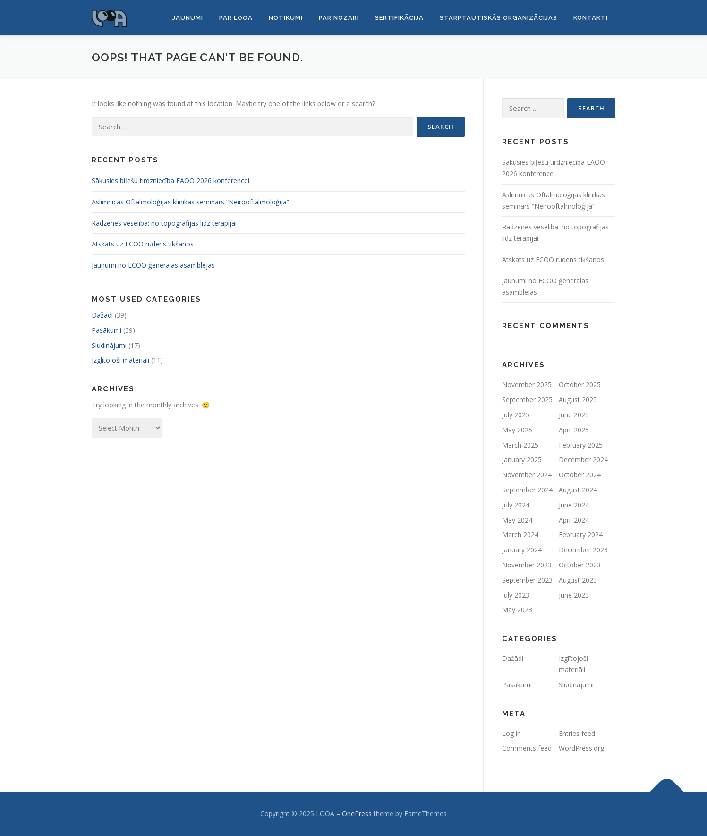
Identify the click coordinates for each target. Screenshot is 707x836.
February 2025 (581, 444)
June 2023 (574, 595)
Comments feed (527, 747)
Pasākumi (106, 330)
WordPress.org (581, 747)
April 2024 (574, 519)
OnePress (357, 813)
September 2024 (527, 489)
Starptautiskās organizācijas (498, 17)
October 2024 (580, 474)
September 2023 (527, 579)
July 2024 (515, 504)
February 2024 (581, 534)
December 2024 (583, 459)
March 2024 (520, 534)
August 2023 (578, 579)
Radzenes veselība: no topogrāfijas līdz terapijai (164, 223)
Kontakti (590, 17)
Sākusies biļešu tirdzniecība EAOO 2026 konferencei (170, 180)
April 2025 (574, 429)
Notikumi (286, 17)
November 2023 (527, 564)
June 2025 (574, 414)
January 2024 (522, 549)
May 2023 (517, 609)
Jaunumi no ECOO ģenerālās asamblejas (153, 265)
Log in (511, 733)
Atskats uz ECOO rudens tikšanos (143, 243)
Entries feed (577, 733)
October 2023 (580, 564)
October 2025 (580, 384)
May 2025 (517, 429)
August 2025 (578, 399)
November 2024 (527, 474)
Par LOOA (236, 17)
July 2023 (515, 595)
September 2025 (527, 399)
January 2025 (522, 459)
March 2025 (520, 444)
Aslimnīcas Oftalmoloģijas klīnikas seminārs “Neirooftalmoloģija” (190, 201)
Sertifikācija (399, 17)
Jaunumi (187, 17)
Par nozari (339, 17)
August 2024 (578, 489)
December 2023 (583, 549)
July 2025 (515, 414)
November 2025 (527, 384)
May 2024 (517, 519)
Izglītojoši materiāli (120, 359)
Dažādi (102, 315)
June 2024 (574, 504)
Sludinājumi (109, 345)
